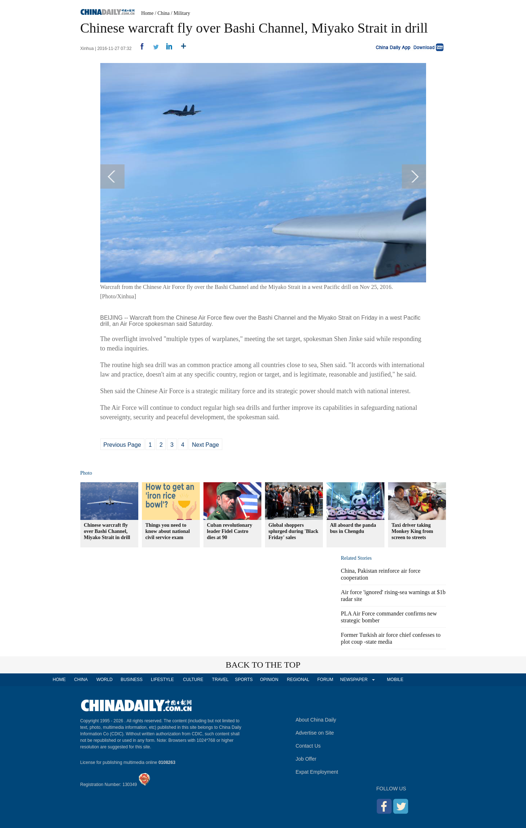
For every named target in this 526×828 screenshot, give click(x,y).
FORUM (325, 679)
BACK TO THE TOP (263, 664)
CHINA (81, 679)
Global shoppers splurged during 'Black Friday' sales (294, 531)
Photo (86, 473)
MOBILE (395, 679)
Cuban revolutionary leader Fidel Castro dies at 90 (229, 531)
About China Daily (316, 720)
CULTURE (193, 679)
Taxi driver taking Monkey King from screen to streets (412, 531)
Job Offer (306, 759)
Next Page (205, 445)
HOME (59, 679)
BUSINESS (132, 679)
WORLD (104, 679)
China (163, 13)
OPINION (269, 679)
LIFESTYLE (162, 679)
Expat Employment (317, 772)
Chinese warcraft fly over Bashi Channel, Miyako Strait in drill (107, 531)
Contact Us (308, 746)
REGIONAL (298, 679)
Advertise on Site (315, 733)
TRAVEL (220, 679)
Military (181, 13)
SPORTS (244, 679)
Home (147, 13)
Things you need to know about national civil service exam (168, 531)
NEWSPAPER (353, 679)
